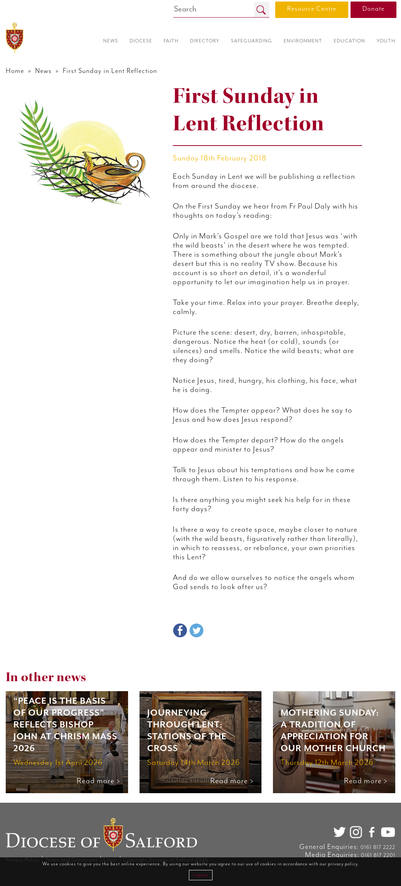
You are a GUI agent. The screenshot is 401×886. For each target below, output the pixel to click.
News (44, 71)
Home (15, 71)
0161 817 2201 (378, 855)
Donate (373, 9)
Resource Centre (311, 9)
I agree (200, 875)
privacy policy (342, 864)
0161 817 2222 (377, 847)
